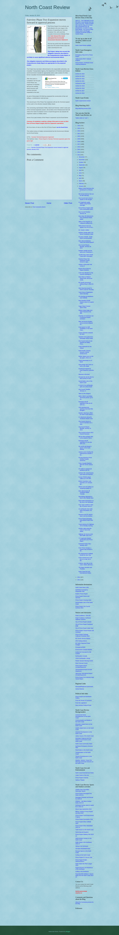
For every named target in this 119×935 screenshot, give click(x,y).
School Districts (79, 689)
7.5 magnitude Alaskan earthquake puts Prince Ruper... (86, 540)
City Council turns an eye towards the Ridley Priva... (85, 342)
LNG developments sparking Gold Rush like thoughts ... (86, 409)
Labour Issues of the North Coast (84, 736)
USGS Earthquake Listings (82, 658)
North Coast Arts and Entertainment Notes (85, 572)
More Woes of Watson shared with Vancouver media (85, 278)
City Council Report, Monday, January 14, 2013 (85, 428)
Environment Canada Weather (83, 649)
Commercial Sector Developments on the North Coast (83, 716)
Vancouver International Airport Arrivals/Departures (83, 674)
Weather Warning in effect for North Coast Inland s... (86, 413)
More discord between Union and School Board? (86, 241)
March (81, 181)
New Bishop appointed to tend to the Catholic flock (86, 497)
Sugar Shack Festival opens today (84, 306)
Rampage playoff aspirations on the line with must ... (85, 442)
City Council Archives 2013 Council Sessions (86, 433)
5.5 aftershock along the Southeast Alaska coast (86, 417)
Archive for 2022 (79, 78)
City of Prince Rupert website (83, 622)
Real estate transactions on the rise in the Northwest (86, 501)
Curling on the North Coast (82, 855)
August (81, 167)
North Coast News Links (82, 587)
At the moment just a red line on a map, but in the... (85, 559)
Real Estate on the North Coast (84, 750)
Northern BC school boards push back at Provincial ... (86, 473)
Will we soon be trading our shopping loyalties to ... (86, 487)
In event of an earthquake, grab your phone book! (86, 386)
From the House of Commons (83, 700)
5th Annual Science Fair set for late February (86, 194)
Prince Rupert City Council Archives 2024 (82, 607)
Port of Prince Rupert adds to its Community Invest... (86, 208)
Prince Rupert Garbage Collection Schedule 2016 (82, 635)
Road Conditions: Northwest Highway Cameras (83, 618)
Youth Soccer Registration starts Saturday (86, 293)
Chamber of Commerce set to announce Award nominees (86, 317)
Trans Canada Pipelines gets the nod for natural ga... (86, 465)
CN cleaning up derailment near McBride (86, 297)
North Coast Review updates (83, 45)
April (80, 178)
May (80, 175)
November (82, 159)
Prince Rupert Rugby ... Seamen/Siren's (81, 860)
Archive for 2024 (79, 73)
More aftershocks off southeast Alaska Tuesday (84, 492)
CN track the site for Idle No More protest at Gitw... (86, 377)
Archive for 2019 (79, 86)
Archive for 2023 (79, 76)
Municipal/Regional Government (84, 686)
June (80, 173)
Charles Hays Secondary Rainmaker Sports (82, 790)
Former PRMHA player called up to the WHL (85, 477)
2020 (79, 136)
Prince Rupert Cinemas (81, 777)
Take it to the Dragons (85, 393)
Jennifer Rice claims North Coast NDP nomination (86, 255)
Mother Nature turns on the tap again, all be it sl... (86, 357)
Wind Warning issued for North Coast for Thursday (86, 288)
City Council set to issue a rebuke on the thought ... (86, 198)
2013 (79, 154)
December (82, 157)
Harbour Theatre (80, 780)
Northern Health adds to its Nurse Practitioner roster (86, 233)
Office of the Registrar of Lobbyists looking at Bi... (86, 222)
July (80, 170)
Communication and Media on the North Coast (83, 721)
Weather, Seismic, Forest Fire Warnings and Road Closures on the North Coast (84, 762)
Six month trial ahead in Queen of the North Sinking (85, 448)
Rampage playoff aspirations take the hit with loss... (85, 403)
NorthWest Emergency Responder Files (81, 590)
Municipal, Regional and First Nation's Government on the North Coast (83, 740)
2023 (79, 128)
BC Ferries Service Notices (82, 638)
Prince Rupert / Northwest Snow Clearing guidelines (84, 63)
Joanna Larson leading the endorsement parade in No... (86, 453)
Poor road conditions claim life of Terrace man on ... (86, 505)
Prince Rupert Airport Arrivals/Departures (81, 666)
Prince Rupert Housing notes (83, 600)
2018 (79, 141)
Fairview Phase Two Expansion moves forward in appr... (84, 260)
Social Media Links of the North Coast (85, 381)
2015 (79, 149)
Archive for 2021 (79, 81)
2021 (79, 133)
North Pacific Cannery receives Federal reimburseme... (85, 352)
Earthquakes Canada (81, 656)
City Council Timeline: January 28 (85, 212)
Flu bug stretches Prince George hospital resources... (85, 459)
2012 (79, 577)
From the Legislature (81, 703)
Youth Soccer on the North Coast (84, 829)
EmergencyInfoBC (80, 647)
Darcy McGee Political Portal (83, 705)
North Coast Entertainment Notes (84, 772)
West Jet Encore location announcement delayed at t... (86, 323)
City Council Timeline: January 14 (85, 390)
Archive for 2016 (79, 93)
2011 (79, 579)
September (82, 165)
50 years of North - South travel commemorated (85, 237)
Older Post (68, 203)
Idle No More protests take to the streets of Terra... (86, 437)
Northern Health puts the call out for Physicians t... (86, 251)
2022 (79, 131)
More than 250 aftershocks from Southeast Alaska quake (86, 217)
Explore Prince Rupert (81, 593)
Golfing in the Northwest (82, 871)
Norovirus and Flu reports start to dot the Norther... (86, 515)
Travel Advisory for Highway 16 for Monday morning (86, 525)
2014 (79, 152)
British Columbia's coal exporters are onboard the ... (85, 482)
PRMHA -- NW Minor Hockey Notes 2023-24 (83, 802)
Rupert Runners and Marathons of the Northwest (84, 868)
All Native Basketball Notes (82, 848)
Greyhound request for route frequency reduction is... (86, 370)
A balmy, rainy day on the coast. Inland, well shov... (86, 564)
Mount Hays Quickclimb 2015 (83, 809)
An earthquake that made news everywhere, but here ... (85, 510)
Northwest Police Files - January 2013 (85, 544)
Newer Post (29, 203)
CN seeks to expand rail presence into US (85, 469)
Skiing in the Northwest (81, 846)
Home (49, 203)
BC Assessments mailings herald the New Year (86, 554)
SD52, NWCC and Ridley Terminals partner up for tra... (86, 397)
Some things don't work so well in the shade (86, 365)
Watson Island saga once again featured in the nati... (85, 312)
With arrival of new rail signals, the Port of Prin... (86, 226)
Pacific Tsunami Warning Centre (84, 660)
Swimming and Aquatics (82, 832)
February (81, 183)
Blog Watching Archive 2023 (83, 108)
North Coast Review (47, 7)
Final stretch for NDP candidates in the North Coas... (86, 328)
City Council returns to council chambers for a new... (85, 423)
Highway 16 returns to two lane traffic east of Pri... (86, 534)
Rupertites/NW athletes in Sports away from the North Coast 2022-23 (84, 875)
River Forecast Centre (81, 663)
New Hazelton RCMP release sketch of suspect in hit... (86, 302)
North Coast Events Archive (83, 100)
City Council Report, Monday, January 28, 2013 (85, 246)
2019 (79, 139)
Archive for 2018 (79, 88)
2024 (79, 125)
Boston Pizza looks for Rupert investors (85, 269)
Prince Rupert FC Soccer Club (83, 857)
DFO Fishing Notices (81, 641)
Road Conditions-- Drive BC (83, 615)
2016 (79, 147)
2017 (79, 144)
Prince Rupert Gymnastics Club (84, 819)
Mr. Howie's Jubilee (84, 230)
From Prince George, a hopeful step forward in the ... (85, 549)
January (81, 186)
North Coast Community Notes (83, 743)
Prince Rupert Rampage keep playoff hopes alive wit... (86, 520)
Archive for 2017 (79, 90)
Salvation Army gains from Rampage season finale (86, 337)
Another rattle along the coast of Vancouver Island (85, 530)
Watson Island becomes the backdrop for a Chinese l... (86, 190)
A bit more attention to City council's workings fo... (86, 273)
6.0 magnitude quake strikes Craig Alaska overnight (85, 204)
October (81, 162)
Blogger (68, 931)
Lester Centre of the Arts (82, 775)
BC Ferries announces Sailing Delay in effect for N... (86, 284)
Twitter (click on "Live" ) (81, 118)
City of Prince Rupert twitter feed (84, 628)
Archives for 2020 (80, 83)
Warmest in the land (84, 374)
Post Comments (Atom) (39, 207)
